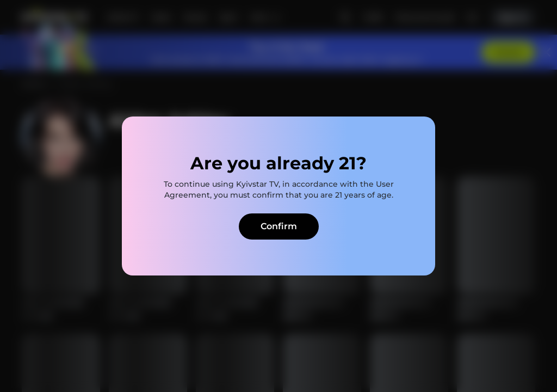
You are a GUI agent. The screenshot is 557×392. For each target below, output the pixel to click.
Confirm (279, 226)
